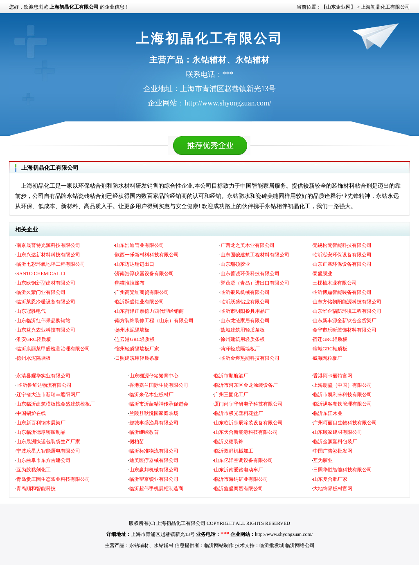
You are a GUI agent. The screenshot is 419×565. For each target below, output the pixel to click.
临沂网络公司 (300, 545)
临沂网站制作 (219, 545)
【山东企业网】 (338, 7)
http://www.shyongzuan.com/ (284, 534)
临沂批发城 (271, 545)
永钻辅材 (139, 545)
